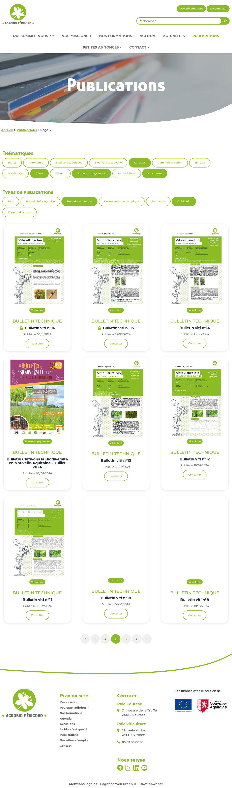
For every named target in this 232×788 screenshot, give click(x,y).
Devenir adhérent (191, 8)
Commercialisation (170, 162)
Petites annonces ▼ (102, 47)
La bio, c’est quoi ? (73, 729)
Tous (11, 201)
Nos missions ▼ (76, 36)
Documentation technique (121, 201)
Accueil (7, 130)
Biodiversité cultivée (69, 162)
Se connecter (218, 8)
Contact (65, 746)
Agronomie (36, 162)
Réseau (60, 173)
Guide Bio (184, 201)
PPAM (39, 173)
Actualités (174, 36)
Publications (205, 36)
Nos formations (115, 36)
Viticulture (155, 173)
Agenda (147, 36)
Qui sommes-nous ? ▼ (33, 36)
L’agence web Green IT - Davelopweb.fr (131, 784)
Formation (158, 201)
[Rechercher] (225, 21)
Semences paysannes (91, 173)
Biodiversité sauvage (108, 162)
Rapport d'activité (19, 212)
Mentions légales (83, 784)
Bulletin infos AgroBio (40, 201)
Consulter (37, 343)
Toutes (12, 162)
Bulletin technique (79, 201)
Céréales (139, 162)
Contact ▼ (139, 47)
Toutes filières (127, 173)
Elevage (200, 162)
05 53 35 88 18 (132, 742)
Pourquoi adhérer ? (74, 707)
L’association (69, 702)
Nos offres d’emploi (74, 740)
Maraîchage (15, 173)
